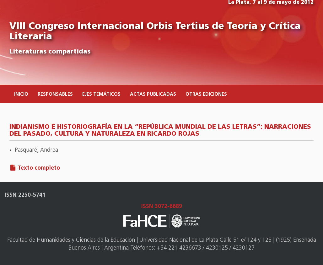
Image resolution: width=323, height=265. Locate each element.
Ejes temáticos (101, 94)
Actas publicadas (153, 94)
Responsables (55, 94)
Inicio (21, 94)
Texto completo (39, 168)
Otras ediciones (206, 94)
